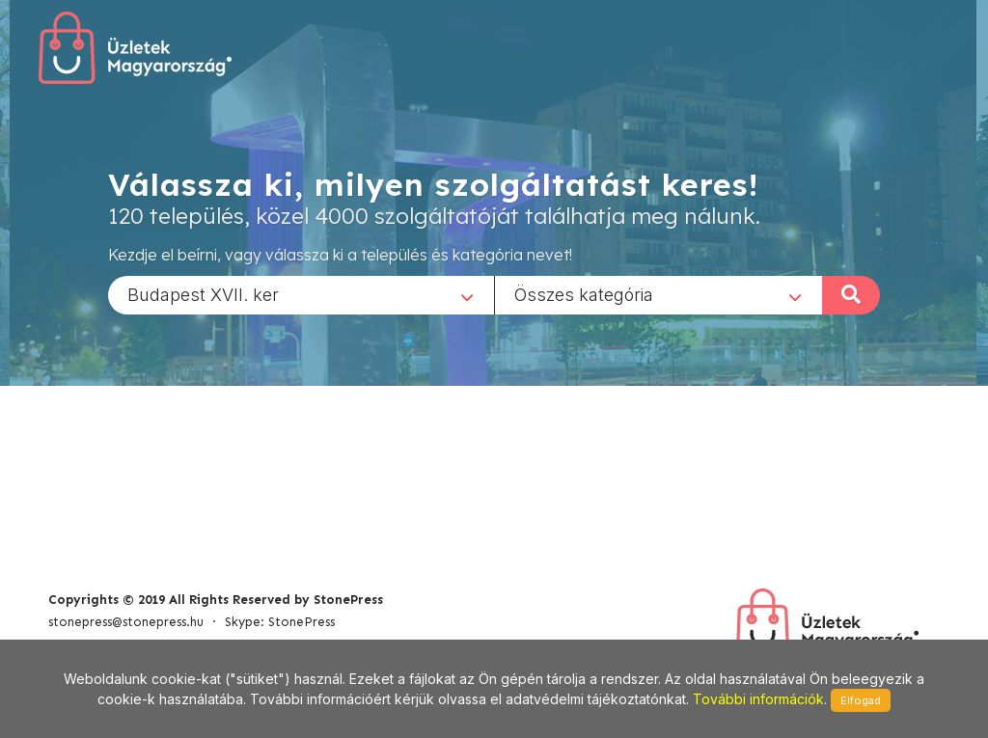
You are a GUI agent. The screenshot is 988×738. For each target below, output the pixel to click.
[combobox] (301, 294)
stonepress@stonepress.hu (126, 622)
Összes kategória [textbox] (583, 294)
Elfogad (860, 700)
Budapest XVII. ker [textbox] (203, 294)
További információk (758, 699)
